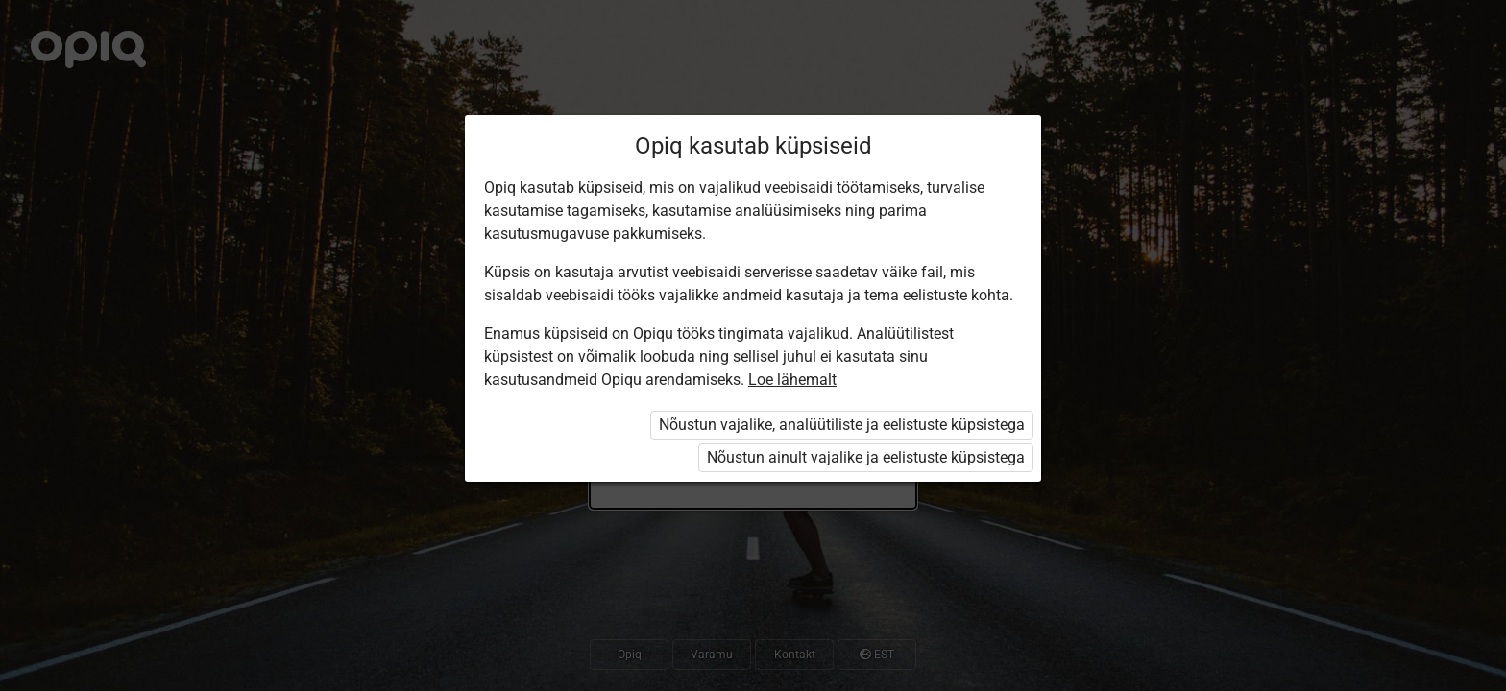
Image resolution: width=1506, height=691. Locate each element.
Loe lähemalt (792, 379)
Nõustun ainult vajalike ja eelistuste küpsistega (866, 457)
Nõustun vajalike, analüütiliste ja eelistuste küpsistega (842, 425)
